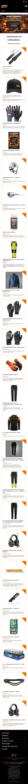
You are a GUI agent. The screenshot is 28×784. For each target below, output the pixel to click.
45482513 (7, 763)
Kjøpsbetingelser (10, 758)
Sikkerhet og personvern (20, 758)
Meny (3, 11)
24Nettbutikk (16, 781)
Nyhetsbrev (14, 759)
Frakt (5, 758)
